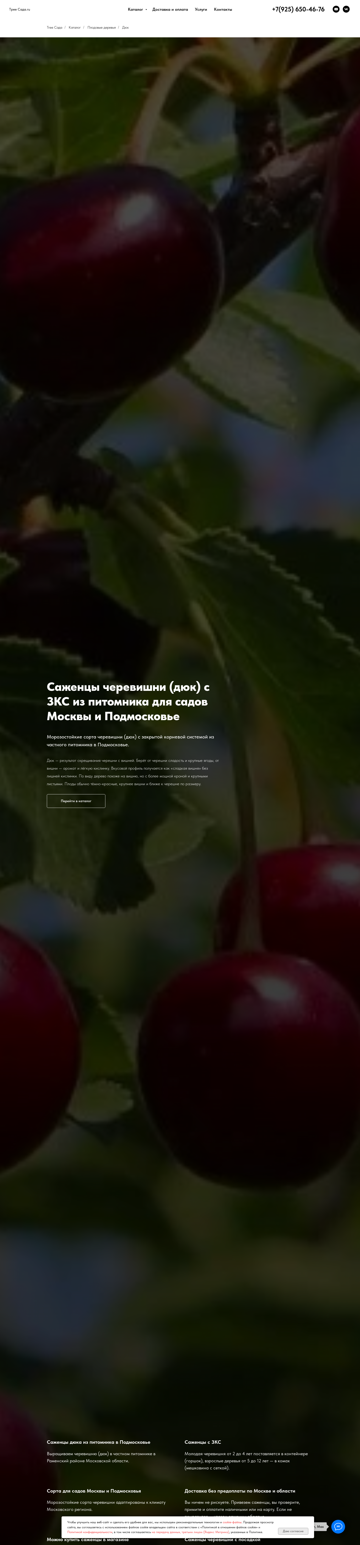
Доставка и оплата (170, 9)
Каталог (136, 9)
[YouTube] (336, 9)
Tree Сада (54, 27)
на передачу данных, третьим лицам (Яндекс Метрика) (190, 1532)
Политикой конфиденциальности (89, 1532)
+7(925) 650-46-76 (298, 9)
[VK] (346, 9)
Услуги (201, 9)
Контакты (223, 9)
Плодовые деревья (101, 27)
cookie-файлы (232, 1522)
